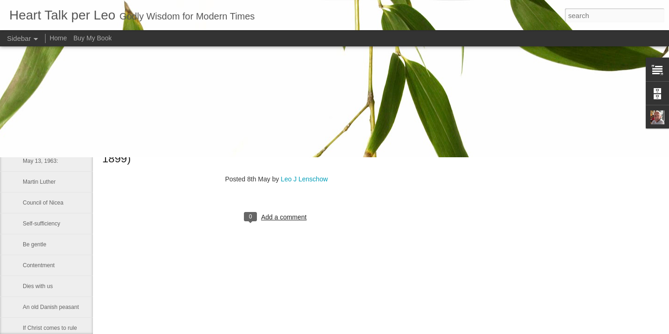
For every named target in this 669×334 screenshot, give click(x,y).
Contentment (39, 265)
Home (58, 38)
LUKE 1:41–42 (41, 140)
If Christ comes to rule (50, 328)
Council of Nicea (43, 202)
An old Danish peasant (51, 307)
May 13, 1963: (40, 161)
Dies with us (38, 286)
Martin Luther (39, 182)
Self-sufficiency (41, 223)
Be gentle (34, 244)
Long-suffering (41, 119)
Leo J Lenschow (304, 179)
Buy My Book (92, 38)
